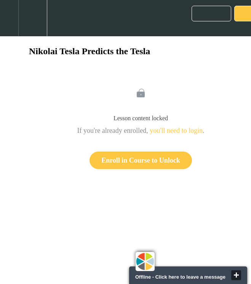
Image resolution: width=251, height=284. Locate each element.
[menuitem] (32, 18)
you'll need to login (176, 130)
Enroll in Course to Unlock (140, 160)
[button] (9, 18)
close (236, 275)
